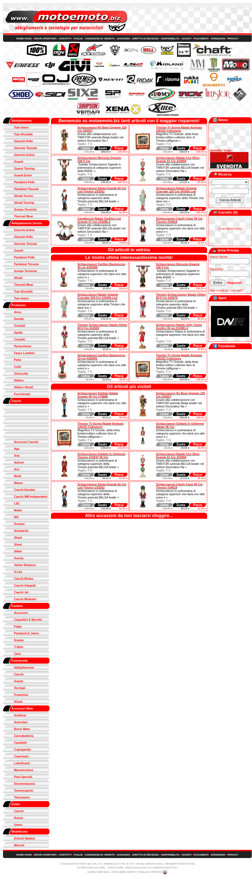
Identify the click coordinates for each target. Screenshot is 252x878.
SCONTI (186, 38)
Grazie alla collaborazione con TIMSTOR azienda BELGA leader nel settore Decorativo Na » (180, 168)
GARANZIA (123, 38)
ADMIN (91, 872)
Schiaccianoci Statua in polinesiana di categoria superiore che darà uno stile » (180, 335)
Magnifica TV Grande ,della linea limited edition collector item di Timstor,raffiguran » (177, 137)
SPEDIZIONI (218, 38)
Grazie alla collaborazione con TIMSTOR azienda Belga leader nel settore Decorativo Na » (100, 137)
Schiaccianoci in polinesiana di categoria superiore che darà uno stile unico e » (180, 228)
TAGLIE (78, 38)
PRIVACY (233, 38)
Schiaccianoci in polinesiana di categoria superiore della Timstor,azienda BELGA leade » (98, 198)
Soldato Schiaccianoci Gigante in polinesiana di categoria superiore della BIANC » (99, 168)
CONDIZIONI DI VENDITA (100, 38)
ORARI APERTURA (45, 38)
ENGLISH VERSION (153, 872)
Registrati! (235, 282)
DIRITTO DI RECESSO (145, 38)
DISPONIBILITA (170, 38)
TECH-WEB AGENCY (124, 872)
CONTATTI (65, 38)
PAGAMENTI (200, 38)
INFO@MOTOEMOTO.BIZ (180, 863)
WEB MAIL (103, 872)
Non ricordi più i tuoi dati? (226, 290)
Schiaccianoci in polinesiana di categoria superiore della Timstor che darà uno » (180, 198)
